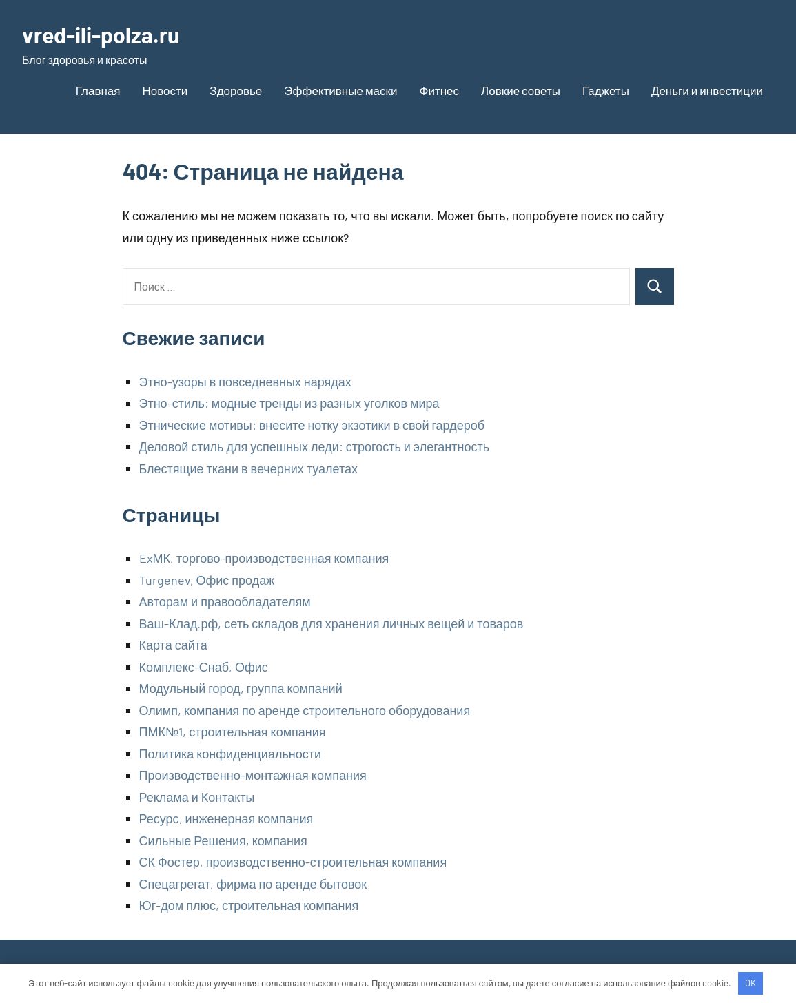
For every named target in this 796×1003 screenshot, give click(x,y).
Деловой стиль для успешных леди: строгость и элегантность (314, 446)
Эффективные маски (340, 90)
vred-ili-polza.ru (100, 34)
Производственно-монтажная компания (253, 775)
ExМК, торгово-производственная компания (264, 558)
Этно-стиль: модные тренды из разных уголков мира (289, 403)
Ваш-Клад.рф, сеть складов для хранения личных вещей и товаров (331, 623)
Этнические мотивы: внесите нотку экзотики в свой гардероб (312, 425)
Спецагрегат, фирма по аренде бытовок (253, 883)
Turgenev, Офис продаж (207, 580)
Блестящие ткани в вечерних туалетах (248, 468)
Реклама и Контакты (197, 797)
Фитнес (440, 90)
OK (750, 983)
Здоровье (236, 90)
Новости (165, 90)
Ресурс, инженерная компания (226, 818)
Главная (98, 90)
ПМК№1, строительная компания (232, 731)
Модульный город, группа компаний (241, 688)
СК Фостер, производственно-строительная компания (293, 861)
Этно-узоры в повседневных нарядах (245, 381)
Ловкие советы (520, 90)
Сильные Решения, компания (223, 840)
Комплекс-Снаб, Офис (203, 666)
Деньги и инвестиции (707, 90)
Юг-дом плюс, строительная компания (249, 905)
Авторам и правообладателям (225, 601)
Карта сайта (173, 644)
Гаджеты (605, 90)
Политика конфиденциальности (230, 753)
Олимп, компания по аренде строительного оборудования (305, 710)
